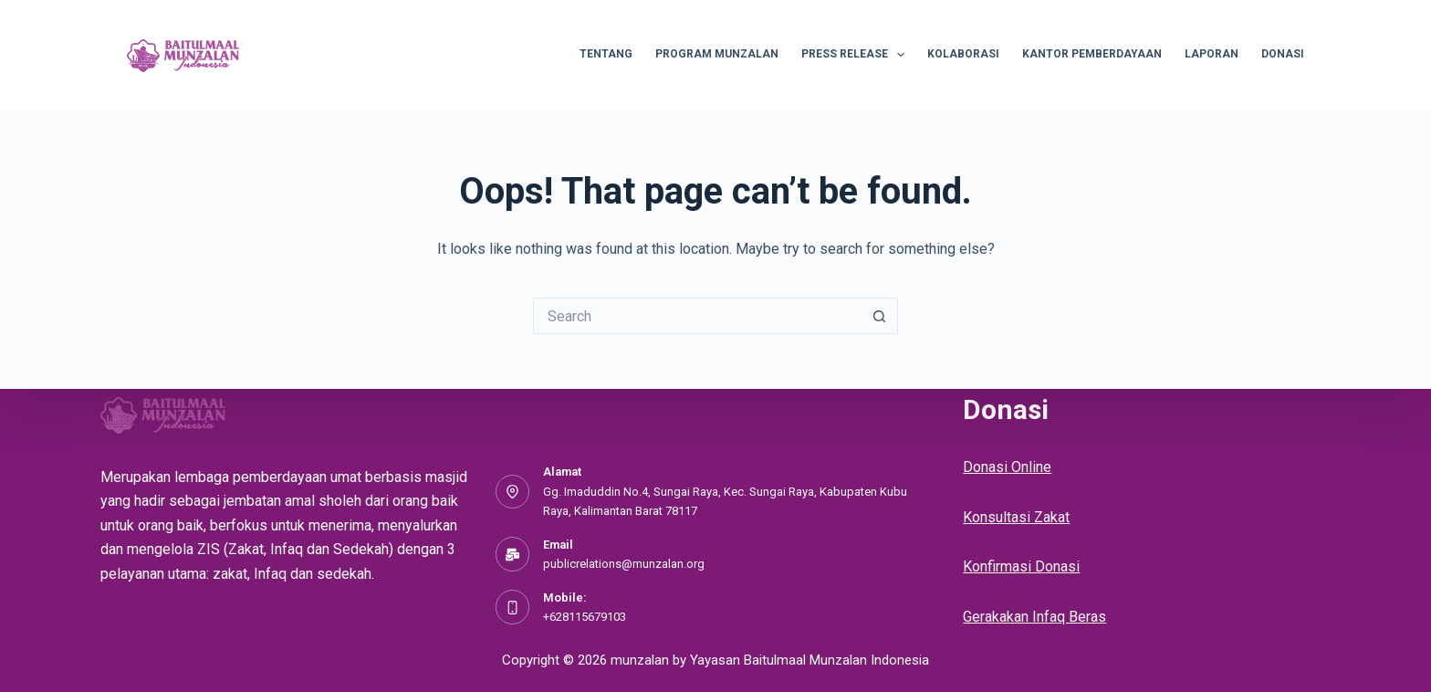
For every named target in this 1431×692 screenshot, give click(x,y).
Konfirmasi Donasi (1021, 566)
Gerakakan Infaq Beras (1034, 616)
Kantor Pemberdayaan (1092, 53)
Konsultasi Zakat (1016, 517)
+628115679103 (584, 617)
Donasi (1282, 53)
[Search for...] (697, 316)
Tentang (606, 53)
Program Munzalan (716, 53)
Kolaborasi (963, 53)
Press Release (856, 55)
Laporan (1211, 53)
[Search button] (880, 316)
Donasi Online (1007, 467)
